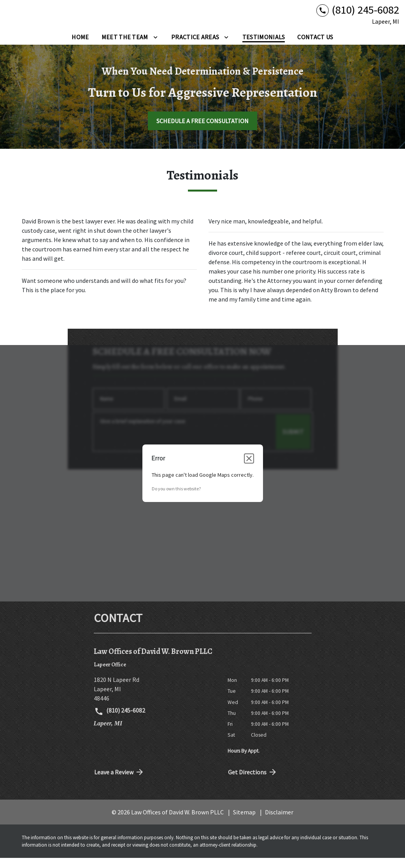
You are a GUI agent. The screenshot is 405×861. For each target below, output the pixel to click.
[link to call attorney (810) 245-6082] (357, 11)
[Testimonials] (263, 39)
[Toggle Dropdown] (155, 40)
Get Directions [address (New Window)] (253, 774)
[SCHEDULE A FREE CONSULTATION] (202, 123)
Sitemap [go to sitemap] (244, 815)
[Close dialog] (249, 461)
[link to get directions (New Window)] (155, 692)
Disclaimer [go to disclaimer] (279, 815)
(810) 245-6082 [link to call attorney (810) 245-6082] (120, 714)
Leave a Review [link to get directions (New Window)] (119, 774)
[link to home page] (54, 16)
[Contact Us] (315, 39)
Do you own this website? (176, 491)
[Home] (80, 39)
